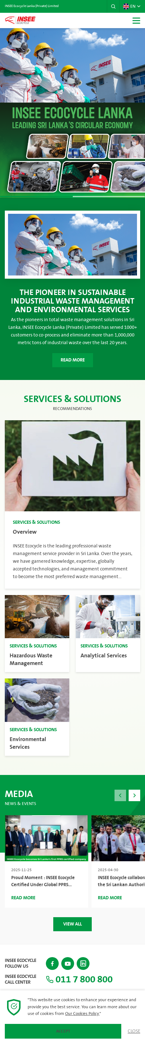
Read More (73, 360)
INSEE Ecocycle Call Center (20, 979)
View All (72, 924)
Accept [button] (63, 1031)
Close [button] (134, 1031)
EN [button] (129, 6)
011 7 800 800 (79, 979)
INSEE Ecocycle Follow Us (20, 963)
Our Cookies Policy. (82, 1013)
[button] (113, 6)
